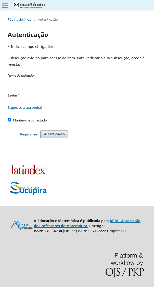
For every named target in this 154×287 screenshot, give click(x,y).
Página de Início (20, 19)
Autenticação (54, 134)
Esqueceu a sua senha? (25, 107)
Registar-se (28, 134)
